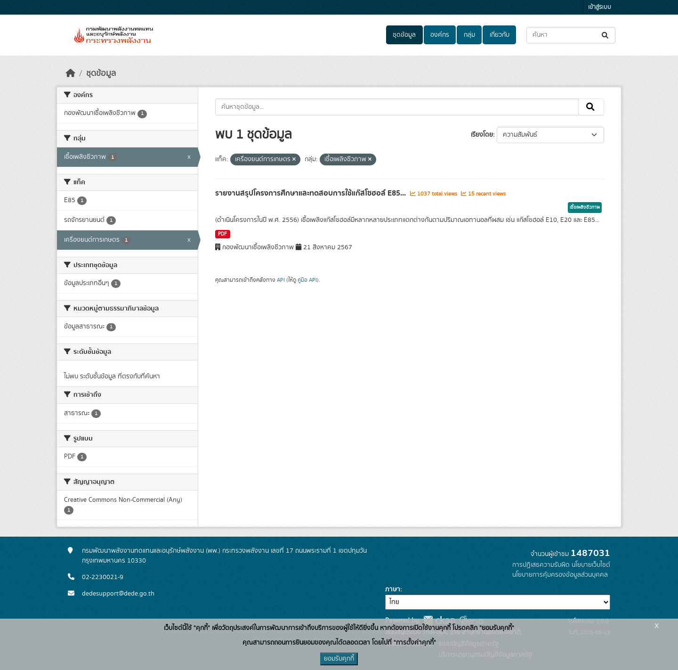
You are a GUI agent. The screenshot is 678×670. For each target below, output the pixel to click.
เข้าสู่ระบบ (599, 7)
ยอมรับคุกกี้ (339, 658)
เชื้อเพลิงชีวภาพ (585, 207)
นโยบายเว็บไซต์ (591, 565)
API (281, 280)
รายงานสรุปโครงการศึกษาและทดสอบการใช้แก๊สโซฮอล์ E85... (311, 193)
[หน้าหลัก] (70, 73)
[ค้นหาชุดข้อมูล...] (570, 35)
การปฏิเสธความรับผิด (541, 565)
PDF (222, 234)
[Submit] (606, 35)
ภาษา (392, 589)
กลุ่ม (469, 35)
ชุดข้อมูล (404, 35)
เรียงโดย (482, 134)
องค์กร (439, 35)
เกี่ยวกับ (499, 35)
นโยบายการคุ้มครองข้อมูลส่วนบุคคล (560, 575)
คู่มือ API (307, 280)
